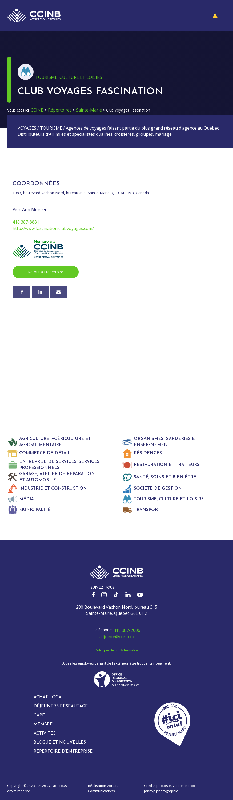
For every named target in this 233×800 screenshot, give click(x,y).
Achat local (49, 697)
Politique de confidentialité (116, 650)
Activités (44, 733)
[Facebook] (21, 292)
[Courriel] (58, 292)
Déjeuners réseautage (61, 706)
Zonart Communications (103, 788)
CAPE (39, 715)
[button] (219, 15)
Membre (43, 724)
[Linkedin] (40, 292)
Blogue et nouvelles (60, 742)
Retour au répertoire (45, 271)
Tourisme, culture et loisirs (68, 77)
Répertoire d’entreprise (63, 751)
